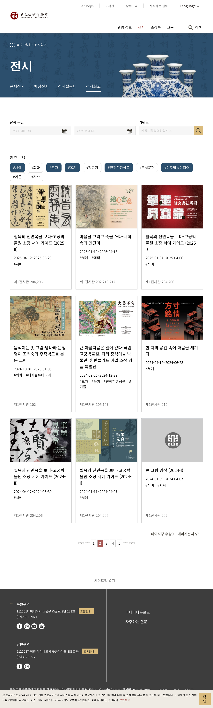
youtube (34, 632)
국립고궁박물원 (29, 15)
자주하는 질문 (136, 627)
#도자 (54, 167)
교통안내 (85, 617)
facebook (19, 632)
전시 (27, 44)
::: (56, 5)
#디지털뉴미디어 (176, 167)
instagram (27, 632)
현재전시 (17, 86)
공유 (166, 108)
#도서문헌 (147, 167)
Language (188, 5)
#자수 (35, 179)
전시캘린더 (67, 86)
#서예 (17, 167)
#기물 (17, 179)
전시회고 (40, 44)
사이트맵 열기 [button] (104, 585)
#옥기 (72, 167)
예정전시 (41, 86)
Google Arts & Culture (42, 632)
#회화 (35, 167)
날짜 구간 (17, 122)
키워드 (144, 122)
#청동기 (92, 167)
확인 (204, 699)
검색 (198, 130)
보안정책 (125, 700)
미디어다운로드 (137, 617)
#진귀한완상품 (119, 167)
